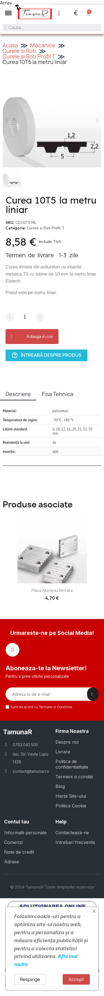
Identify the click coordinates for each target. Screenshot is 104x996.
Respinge (30, 979)
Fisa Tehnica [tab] (57, 394)
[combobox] (52, 27)
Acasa (10, 45)
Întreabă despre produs (46, 355)
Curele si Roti (19, 51)
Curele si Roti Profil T (28, 56)
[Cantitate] (25, 317)
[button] (8, 13)
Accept (76, 979)
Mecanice (42, 45)
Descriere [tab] (18, 394)
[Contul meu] (59, 13)
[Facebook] (12, 650)
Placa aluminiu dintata (52, 590)
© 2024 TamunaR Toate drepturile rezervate (52, 887)
